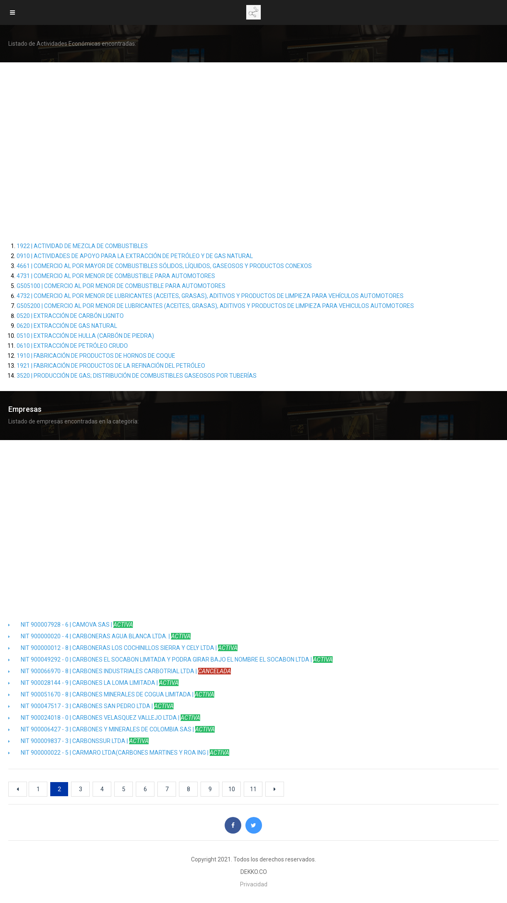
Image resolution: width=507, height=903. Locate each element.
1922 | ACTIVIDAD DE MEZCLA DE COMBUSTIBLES (82, 246)
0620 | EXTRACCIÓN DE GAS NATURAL (67, 325)
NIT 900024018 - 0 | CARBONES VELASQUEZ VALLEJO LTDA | (104, 717)
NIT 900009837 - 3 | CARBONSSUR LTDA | (78, 741)
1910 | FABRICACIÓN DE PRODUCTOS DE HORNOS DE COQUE (96, 355)
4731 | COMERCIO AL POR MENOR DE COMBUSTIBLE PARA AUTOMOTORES (116, 276)
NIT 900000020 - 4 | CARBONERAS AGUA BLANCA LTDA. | (99, 636)
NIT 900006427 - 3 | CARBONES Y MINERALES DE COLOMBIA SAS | (111, 729)
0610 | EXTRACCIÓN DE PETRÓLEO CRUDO (72, 345)
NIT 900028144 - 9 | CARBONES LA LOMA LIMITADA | (93, 682)
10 (231, 789)
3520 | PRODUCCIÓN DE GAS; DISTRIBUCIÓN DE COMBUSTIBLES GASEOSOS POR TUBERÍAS (137, 375)
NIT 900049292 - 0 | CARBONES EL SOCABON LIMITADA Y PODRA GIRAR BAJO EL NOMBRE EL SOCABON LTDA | (170, 659)
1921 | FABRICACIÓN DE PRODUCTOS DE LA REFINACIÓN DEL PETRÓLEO (111, 365)
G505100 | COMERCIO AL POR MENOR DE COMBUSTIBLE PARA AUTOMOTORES (121, 286)
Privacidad (253, 884)
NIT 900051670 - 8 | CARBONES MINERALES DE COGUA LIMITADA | (111, 694)
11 (253, 789)
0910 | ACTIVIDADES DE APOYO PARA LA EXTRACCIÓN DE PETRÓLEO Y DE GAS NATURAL (135, 256)
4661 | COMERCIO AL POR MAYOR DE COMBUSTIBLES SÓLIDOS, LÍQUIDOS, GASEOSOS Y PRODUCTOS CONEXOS (164, 266)
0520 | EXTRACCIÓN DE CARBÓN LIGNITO (70, 315)
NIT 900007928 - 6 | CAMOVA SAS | (70, 624)
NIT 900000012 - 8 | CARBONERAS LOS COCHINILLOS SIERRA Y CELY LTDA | (123, 648)
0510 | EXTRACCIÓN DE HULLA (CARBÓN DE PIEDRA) (85, 335)
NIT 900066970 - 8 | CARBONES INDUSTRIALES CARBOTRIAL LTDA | (119, 671)
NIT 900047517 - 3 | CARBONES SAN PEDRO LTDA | (91, 706)
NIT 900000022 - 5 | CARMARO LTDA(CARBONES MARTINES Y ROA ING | (118, 752)
